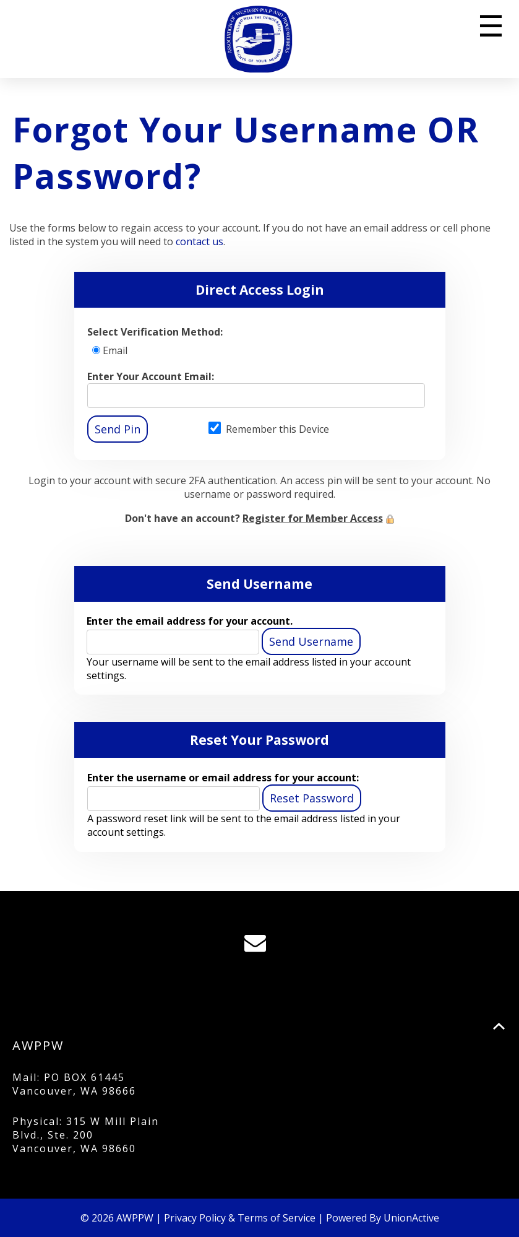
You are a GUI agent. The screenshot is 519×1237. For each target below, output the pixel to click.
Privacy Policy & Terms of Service (239, 1218)
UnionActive (411, 1218)
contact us (199, 241)
